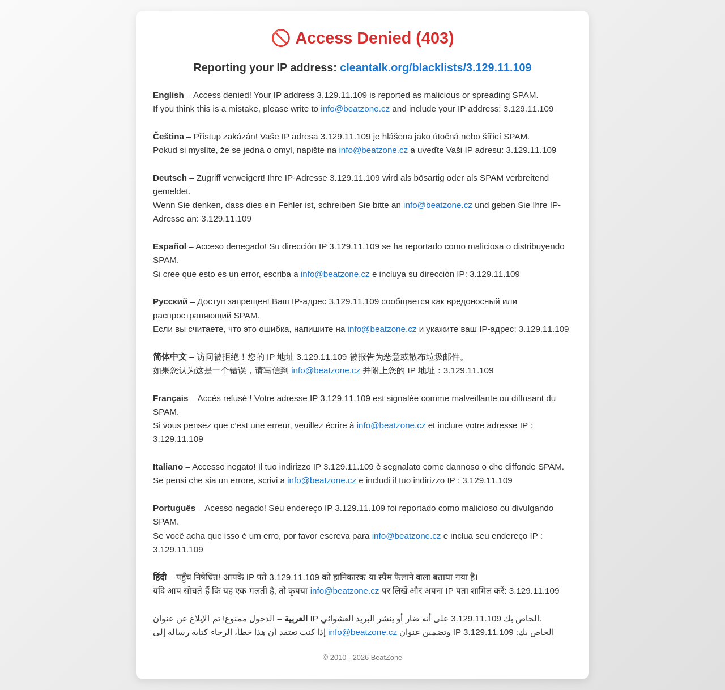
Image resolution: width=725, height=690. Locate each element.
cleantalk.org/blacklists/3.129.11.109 (435, 67)
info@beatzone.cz (355, 108)
